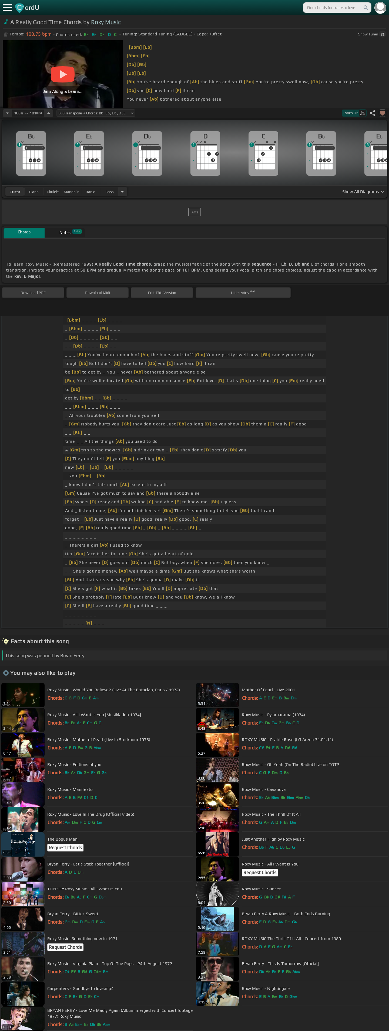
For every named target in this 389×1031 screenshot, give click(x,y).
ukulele (53, 192)
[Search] (365, 7)
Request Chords (65, 847)
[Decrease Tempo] (7, 113)
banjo (90, 192)
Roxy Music (106, 22)
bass (109, 192)
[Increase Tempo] (48, 113)
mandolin (71, 192)
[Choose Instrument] (122, 191)
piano (34, 192)
